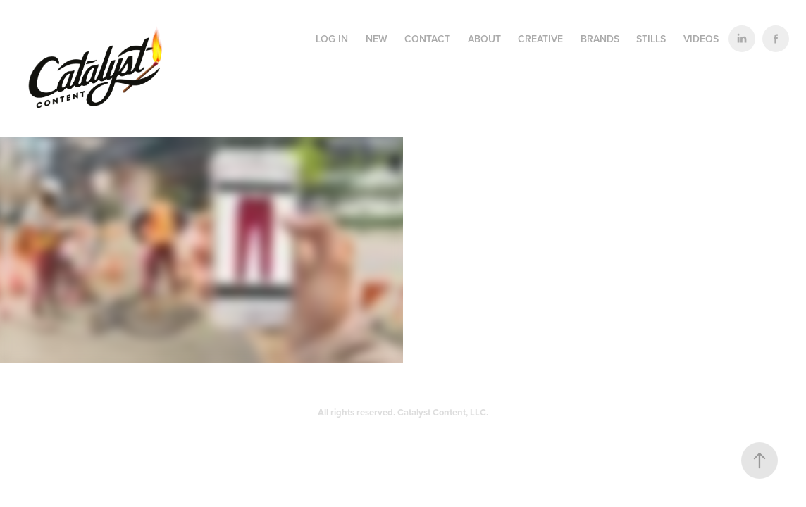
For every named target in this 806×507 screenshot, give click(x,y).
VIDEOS (701, 39)
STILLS (651, 39)
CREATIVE (540, 39)
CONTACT (427, 39)
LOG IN (332, 39)
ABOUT (484, 39)
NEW (377, 39)
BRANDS (600, 39)
